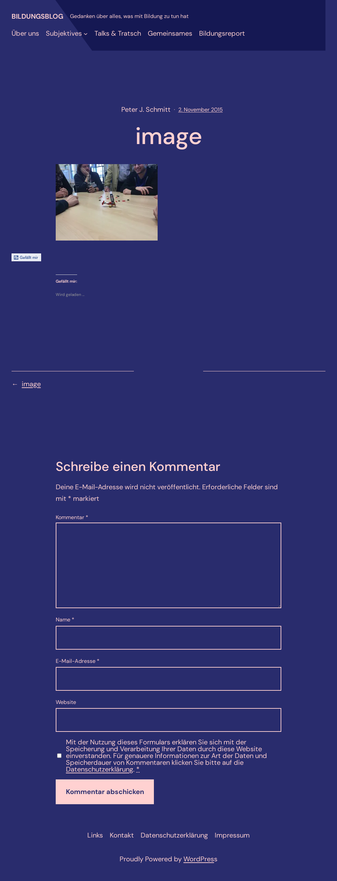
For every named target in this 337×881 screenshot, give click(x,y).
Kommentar (72, 517)
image (31, 384)
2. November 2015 (200, 109)
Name (65, 619)
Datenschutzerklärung (99, 769)
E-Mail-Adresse (78, 661)
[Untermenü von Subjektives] (86, 33)
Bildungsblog (37, 16)
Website (66, 702)
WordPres (198, 858)
